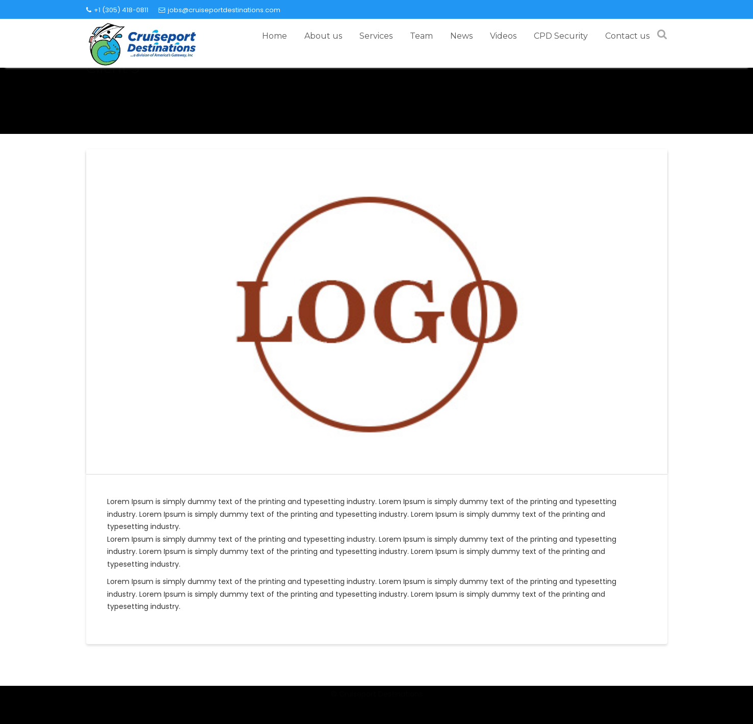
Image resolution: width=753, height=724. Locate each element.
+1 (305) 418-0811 (117, 10)
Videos (503, 36)
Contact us (627, 36)
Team (421, 36)
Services (376, 36)
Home (274, 36)
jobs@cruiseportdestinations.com (219, 10)
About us (323, 36)
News (461, 36)
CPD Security (561, 36)
